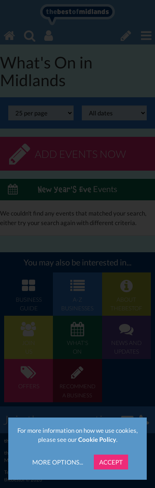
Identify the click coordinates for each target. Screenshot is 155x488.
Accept (111, 462)
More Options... (57, 462)
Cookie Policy (97, 439)
